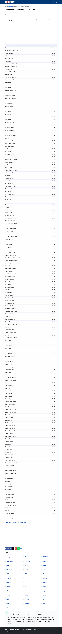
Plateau (27, 599)
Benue (26, 565)
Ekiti (26, 574)
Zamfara (9, 608)
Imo (26, 578)
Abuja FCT (9, 557)
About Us (7, 629)
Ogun (8, 595)
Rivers (44, 599)
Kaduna (9, 582)
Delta (26, 569)
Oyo (8, 599)
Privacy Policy (33, 629)
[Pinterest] (16, 548)
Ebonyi (44, 569)
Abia (26, 556)
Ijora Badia (15, 522)
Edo (8, 574)
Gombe (9, 578)
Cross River (10, 569)
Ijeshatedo (10, 522)
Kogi (26, 586)
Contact (12, 629)
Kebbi (8, 586)
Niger (44, 591)
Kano (26, 582)
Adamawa (45, 556)
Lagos (8, 591)
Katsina (45, 582)
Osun (44, 595)
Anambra (27, 561)
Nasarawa (27, 591)
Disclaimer (17, 629)
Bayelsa (9, 565)
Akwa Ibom (10, 561)
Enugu (44, 574)
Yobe (44, 603)
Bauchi (44, 561)
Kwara (44, 586)
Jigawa (45, 578)
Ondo (26, 595)
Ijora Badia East (22, 522)
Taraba (27, 603)
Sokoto (9, 603)
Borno (44, 565)
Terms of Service (25, 629)
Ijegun (6, 522)
